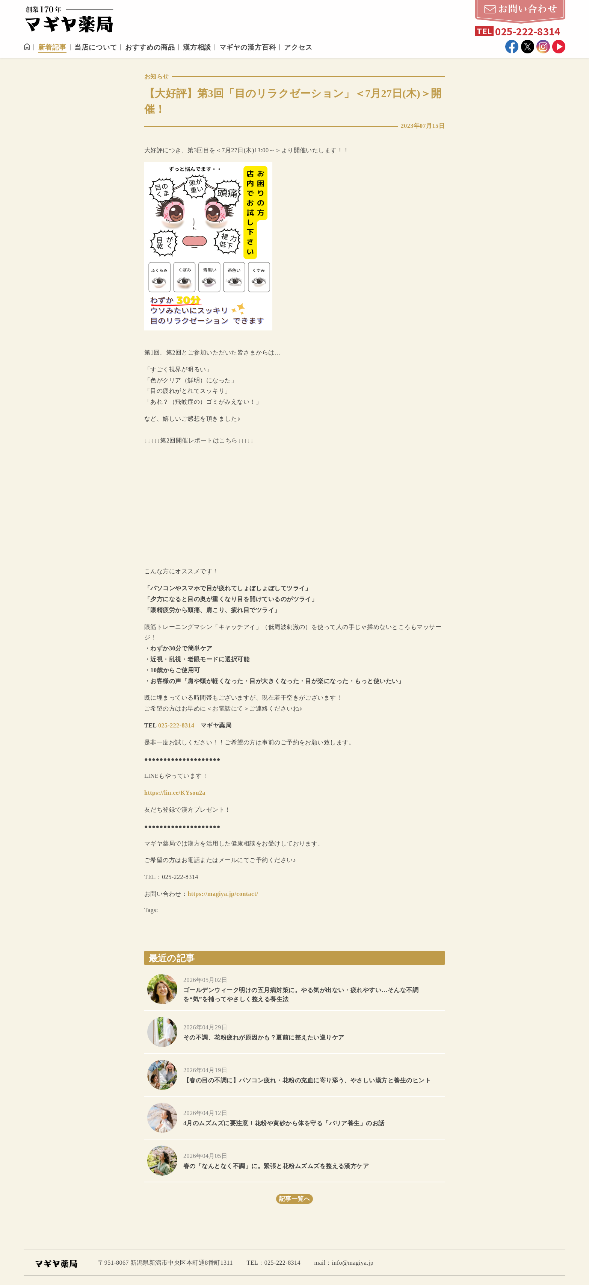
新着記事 (52, 47)
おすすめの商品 (150, 47)
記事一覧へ (294, 1199)
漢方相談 (197, 47)
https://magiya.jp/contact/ (222, 894)
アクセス (298, 47)
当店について (95, 47)
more (294, 989)
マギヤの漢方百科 (247, 47)
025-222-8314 (176, 725)
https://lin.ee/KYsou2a (174, 792)
